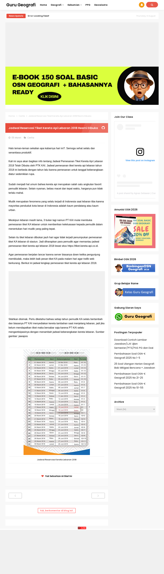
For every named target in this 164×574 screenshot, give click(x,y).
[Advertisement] (82, 44)
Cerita (31, 137)
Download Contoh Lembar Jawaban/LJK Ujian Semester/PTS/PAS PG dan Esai (133, 344)
